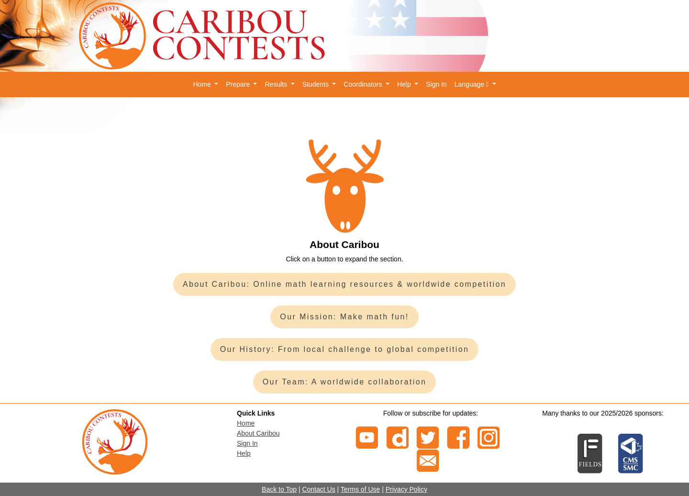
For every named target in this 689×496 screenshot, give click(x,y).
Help (244, 453)
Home (246, 423)
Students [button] (316, 84)
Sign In (436, 84)
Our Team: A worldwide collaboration (345, 382)
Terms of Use (360, 489)
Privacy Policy (406, 489)
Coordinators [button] (364, 84)
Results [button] (277, 84)
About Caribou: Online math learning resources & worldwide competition (344, 284)
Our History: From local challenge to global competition (344, 349)
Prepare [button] (239, 84)
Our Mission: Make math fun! (344, 317)
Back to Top (279, 489)
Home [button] (202, 84)
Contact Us (318, 489)
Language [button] (472, 84)
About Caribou (258, 433)
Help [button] (405, 84)
